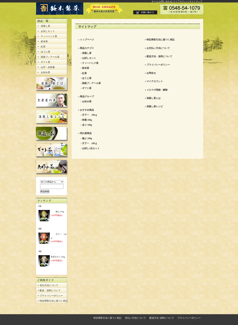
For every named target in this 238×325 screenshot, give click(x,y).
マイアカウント (180, 1)
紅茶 (43, 46)
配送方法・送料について (159, 56)
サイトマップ (195, 1)
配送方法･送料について (161, 318)
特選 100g (87, 120)
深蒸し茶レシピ (155, 106)
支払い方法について (135, 318)
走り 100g (87, 125)
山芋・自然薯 (48, 67)
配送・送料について (50, 290)
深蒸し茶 (45, 26)
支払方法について (49, 285)
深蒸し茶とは (154, 98)
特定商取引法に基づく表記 (54, 301)
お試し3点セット (91, 148)
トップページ (87, 39)
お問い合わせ (165, 1)
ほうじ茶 (45, 52)
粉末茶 (44, 41)
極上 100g (87, 138)
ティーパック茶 (49, 36)
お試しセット (48, 31)
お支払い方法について (158, 48)
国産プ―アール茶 (50, 57)
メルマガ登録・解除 (157, 90)
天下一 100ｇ (89, 115)
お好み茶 (45, 72)
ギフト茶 (45, 62)
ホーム (155, 1)
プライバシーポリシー (51, 295)
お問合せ (151, 73)
